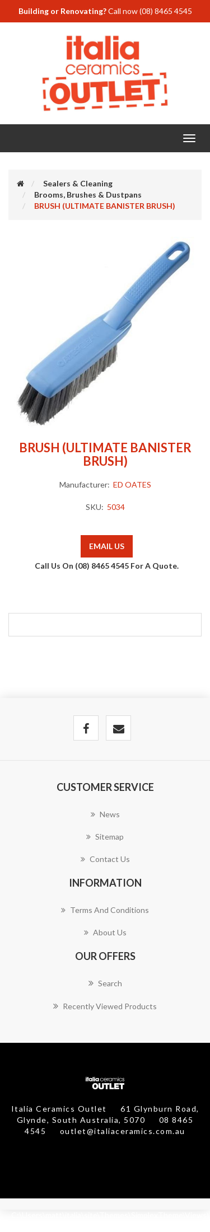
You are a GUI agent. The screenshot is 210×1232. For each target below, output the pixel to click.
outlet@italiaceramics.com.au (122, 1131)
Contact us (105, 859)
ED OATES (132, 484)
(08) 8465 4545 (165, 11)
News (105, 814)
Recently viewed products (105, 1005)
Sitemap (105, 836)
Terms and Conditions (105, 910)
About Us (105, 932)
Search (105, 983)
